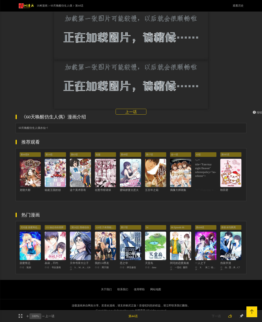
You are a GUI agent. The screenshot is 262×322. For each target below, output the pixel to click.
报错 (257, 112)
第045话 (225, 154)
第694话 (200, 227)
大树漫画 (42, 5)
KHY (85, 267)
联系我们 (122, 289)
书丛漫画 (56, 267)
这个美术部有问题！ (82, 190)
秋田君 (224, 190)
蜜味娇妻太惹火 (129, 190)
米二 (207, 267)
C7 (238, 267)
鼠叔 (29, 267)
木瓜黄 (235, 267)
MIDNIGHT (80, 267)
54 (147, 227)
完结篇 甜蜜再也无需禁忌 (34, 227)
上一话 (131, 112)
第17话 (149, 154)
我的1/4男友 (102, 263)
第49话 (124, 154)
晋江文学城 (231, 267)
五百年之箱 (152, 190)
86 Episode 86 (177, 227)
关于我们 (106, 289)
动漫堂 (213, 267)
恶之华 (124, 263)
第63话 (74, 154)
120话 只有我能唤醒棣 (107, 227)
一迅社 (178, 267)
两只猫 (105, 267)
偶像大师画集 (178, 190)
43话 (198, 154)
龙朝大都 (25, 190)
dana (154, 267)
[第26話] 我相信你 (80, 227)
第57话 (124, 227)
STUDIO (76, 267)
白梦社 (227, 267)
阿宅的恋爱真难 (179, 263)
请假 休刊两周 (228, 227)
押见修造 (131, 267)
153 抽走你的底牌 (54, 227)
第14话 (49, 154)
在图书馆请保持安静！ (108, 190)
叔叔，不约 (51, 263)
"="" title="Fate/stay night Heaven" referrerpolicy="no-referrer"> (205, 168)
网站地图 (155, 289)
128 (88, 267)
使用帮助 (139, 289)
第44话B (25, 154)
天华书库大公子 (79, 263)
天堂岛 (149, 263)
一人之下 (200, 263)
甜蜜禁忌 (25, 263)
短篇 (98, 154)
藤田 (185, 267)
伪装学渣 (225, 263)
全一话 (174, 154)
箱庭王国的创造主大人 (58, 190)
